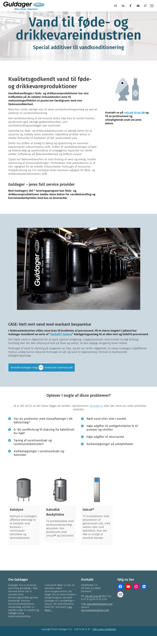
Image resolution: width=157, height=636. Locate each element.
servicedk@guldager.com (95, 610)
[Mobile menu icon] (152, 6)
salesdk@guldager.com (99, 604)
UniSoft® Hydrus (61, 334)
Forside (63, 54)
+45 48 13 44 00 (134, 112)
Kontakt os (96, 406)
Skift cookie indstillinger (104, 629)
